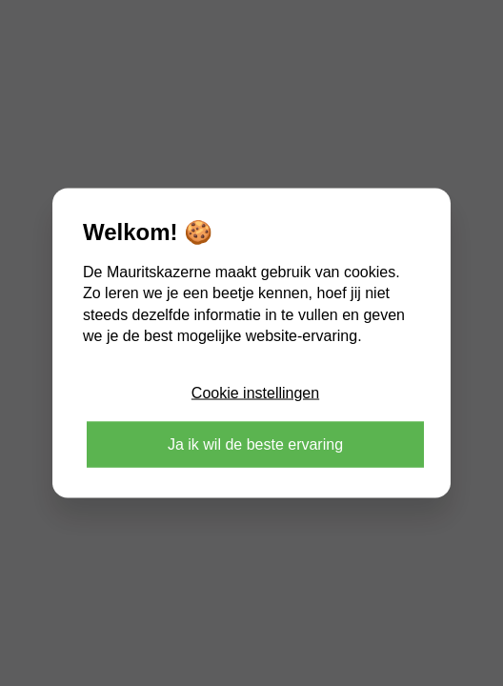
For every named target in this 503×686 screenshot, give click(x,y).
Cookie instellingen (255, 392)
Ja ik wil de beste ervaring (255, 443)
